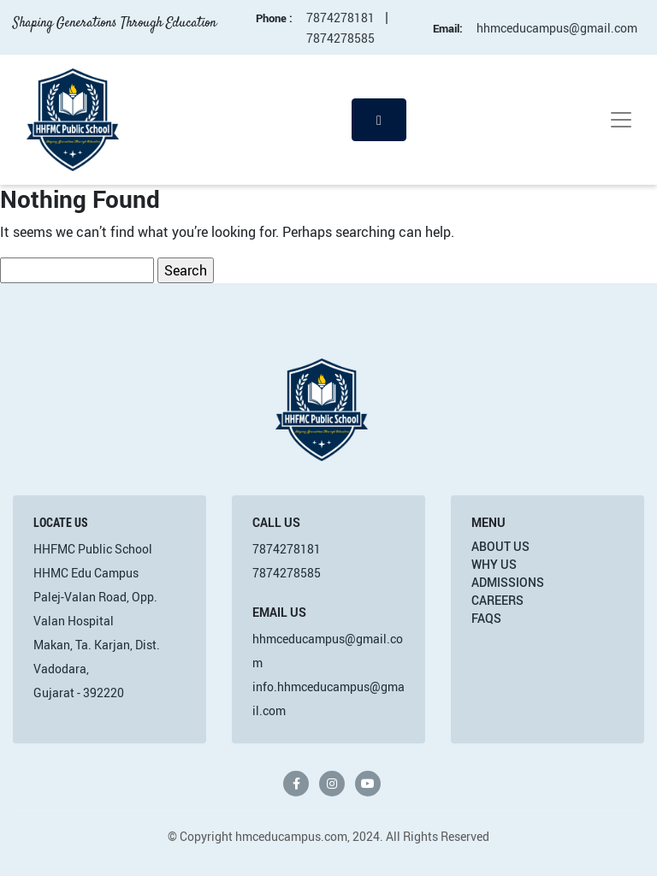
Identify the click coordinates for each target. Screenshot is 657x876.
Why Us (494, 564)
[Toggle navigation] (621, 120)
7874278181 (340, 17)
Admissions (507, 582)
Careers (497, 600)
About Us (500, 546)
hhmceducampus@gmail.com (556, 28)
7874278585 (340, 38)
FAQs (486, 618)
